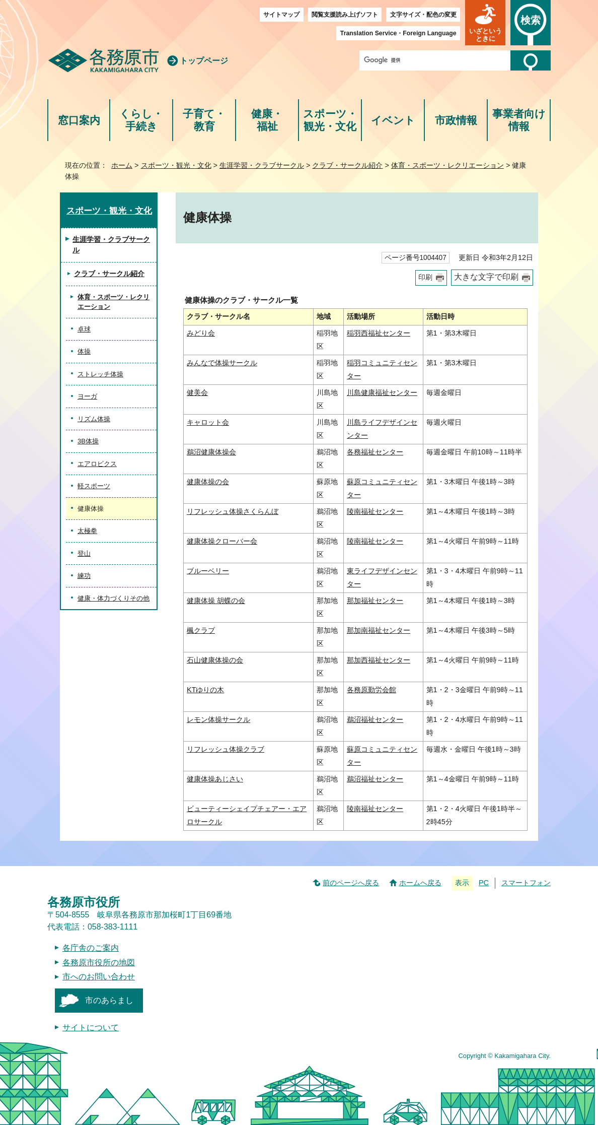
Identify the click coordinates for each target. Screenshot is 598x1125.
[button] (485, 22)
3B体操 (88, 441)
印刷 (425, 277)
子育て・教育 (204, 120)
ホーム (121, 165)
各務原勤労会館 (371, 690)
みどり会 (201, 333)
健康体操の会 (208, 482)
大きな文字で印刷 (486, 277)
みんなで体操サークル (222, 363)
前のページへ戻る (351, 883)
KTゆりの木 (205, 690)
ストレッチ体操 (100, 374)
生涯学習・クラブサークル (261, 165)
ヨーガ (87, 396)
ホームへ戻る (420, 883)
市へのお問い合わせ (98, 976)
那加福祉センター (375, 601)
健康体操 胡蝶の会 (216, 601)
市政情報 (456, 120)
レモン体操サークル (218, 719)
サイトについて (90, 1027)
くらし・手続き (141, 120)
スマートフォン (526, 883)
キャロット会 (208, 422)
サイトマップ (281, 14)
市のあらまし (109, 1000)
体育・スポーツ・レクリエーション (447, 165)
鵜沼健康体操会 (211, 452)
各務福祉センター (375, 452)
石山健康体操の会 (215, 660)
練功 (84, 575)
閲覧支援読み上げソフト (345, 14)
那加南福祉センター (378, 630)
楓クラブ (201, 630)
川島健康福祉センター (382, 392)
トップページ (204, 60)
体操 (84, 351)
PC (484, 883)
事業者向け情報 (519, 120)
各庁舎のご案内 (90, 948)
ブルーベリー (208, 571)
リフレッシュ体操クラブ (225, 749)
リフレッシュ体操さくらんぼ (232, 511)
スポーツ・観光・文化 (330, 120)
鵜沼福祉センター (375, 719)
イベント (393, 120)
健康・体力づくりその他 (114, 598)
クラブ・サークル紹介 (347, 165)
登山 (84, 553)
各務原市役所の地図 (98, 962)
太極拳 (87, 531)
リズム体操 (94, 419)
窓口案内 (79, 120)
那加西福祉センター (378, 660)
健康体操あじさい (215, 779)
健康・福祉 (267, 120)
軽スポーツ (94, 486)
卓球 (84, 329)
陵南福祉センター (375, 511)
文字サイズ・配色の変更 (423, 14)
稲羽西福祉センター (378, 333)
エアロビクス (97, 464)
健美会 (197, 392)
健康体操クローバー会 (222, 541)
